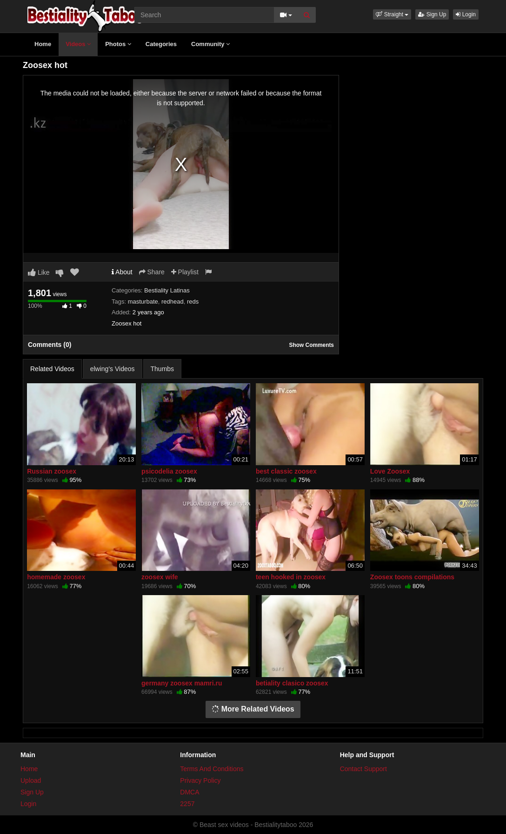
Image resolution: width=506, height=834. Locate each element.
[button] (392, 14)
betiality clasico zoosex (292, 683)
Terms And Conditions (211, 769)
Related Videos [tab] (52, 369)
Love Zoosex (390, 471)
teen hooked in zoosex (291, 577)
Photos (118, 44)
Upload (30, 780)
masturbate (143, 301)
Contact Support (363, 769)
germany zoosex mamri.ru (181, 683)
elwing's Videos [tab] (112, 369)
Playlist (185, 272)
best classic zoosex (286, 471)
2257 (187, 803)
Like (39, 272)
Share (152, 272)
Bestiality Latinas (167, 290)
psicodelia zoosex (169, 471)
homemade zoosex (56, 577)
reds (193, 301)
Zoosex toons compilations (412, 577)
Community (210, 44)
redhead (172, 301)
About (122, 272)
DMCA (189, 792)
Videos (78, 44)
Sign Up (432, 14)
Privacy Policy (200, 780)
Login (466, 14)
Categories (161, 44)
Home (42, 44)
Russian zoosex (51, 471)
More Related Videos (253, 709)
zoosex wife (159, 577)
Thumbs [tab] (162, 369)
